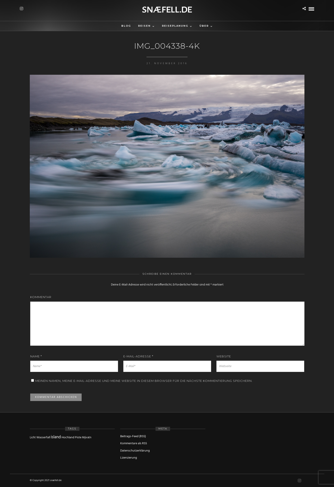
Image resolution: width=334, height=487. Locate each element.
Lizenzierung (128, 457)
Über (204, 25)
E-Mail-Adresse (138, 356)
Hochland (68, 437)
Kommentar (40, 297)
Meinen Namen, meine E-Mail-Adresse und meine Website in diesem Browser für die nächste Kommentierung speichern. (144, 381)
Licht (33, 437)
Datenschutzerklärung (135, 450)
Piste (78, 437)
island (56, 437)
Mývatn (86, 437)
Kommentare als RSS (133, 443)
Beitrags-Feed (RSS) (133, 436)
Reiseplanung (175, 25)
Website (223, 356)
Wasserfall (43, 437)
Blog (126, 25)
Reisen (144, 25)
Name (36, 356)
